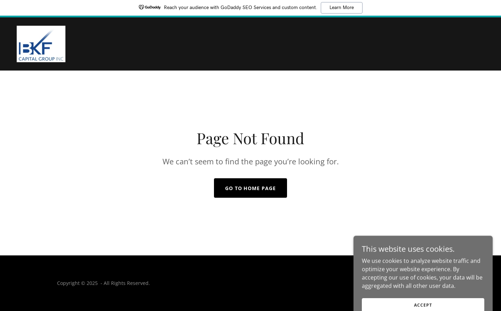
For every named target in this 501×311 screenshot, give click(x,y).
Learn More (341, 7)
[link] (41, 43)
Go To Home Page (250, 188)
